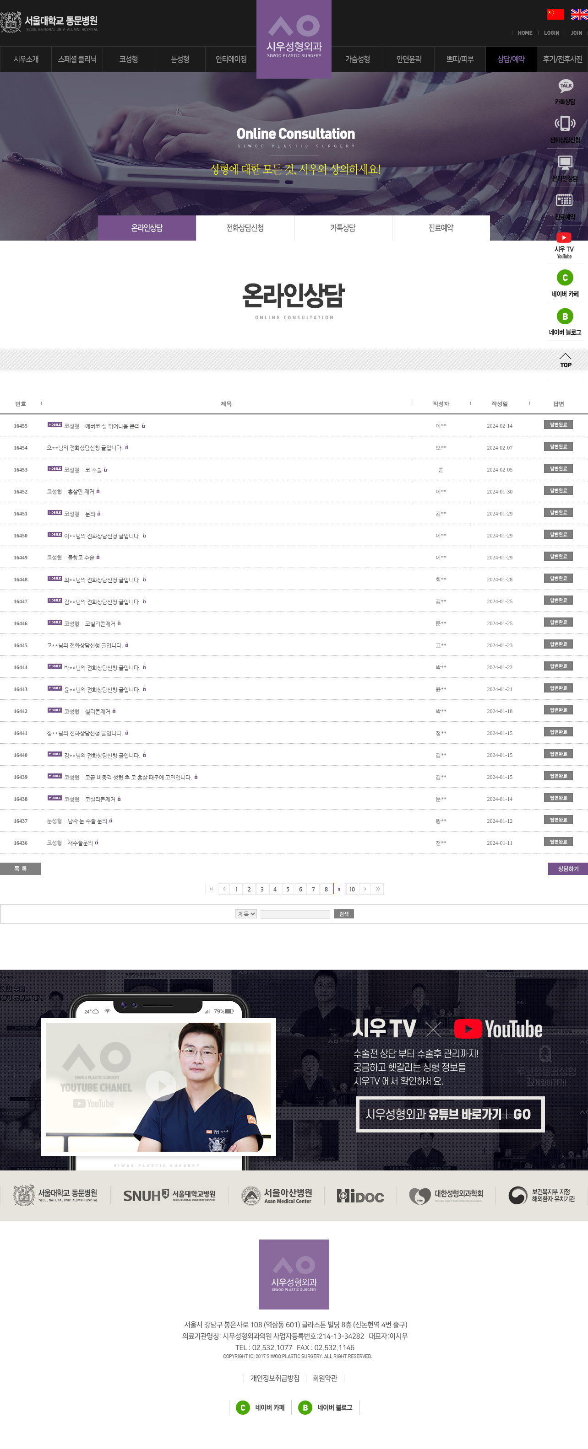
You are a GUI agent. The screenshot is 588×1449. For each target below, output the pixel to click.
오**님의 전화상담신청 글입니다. (85, 448)
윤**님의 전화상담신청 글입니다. (102, 690)
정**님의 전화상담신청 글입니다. (85, 733)
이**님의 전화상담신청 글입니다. (102, 536)
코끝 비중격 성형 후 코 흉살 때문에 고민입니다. (139, 777)
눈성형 (54, 821)
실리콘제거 (97, 711)
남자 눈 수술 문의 (87, 821)
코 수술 (93, 470)
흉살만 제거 (81, 491)
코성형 (71, 426)
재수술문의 (80, 843)
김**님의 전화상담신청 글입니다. (102, 602)
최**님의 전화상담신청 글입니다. (102, 580)
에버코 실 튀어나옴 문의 (112, 426)
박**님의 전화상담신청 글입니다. (102, 668)
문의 (90, 514)
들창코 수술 (81, 557)
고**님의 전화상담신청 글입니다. (85, 645)
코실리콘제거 (100, 624)
